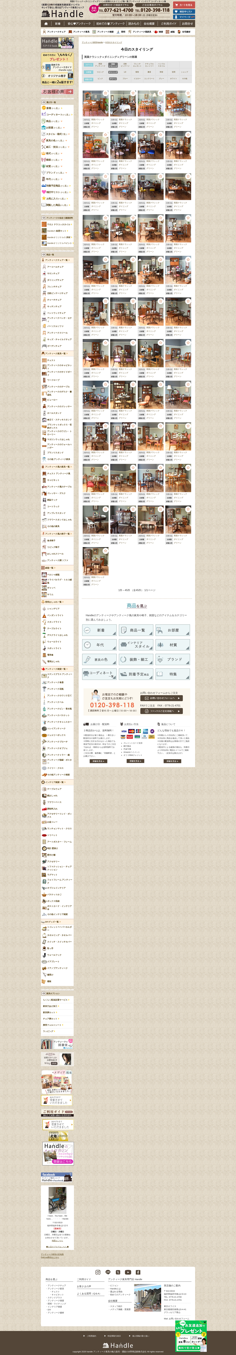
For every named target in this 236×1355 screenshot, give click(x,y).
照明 (123, 32)
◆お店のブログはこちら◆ (57, 1247)
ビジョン (114, 1285)
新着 (57, 23)
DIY (49, 1310)
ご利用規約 (91, 1336)
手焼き (58, 224)
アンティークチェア (56, 32)
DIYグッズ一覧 (52, 922)
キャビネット (58, 1294)
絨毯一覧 (49, 568)
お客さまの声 (84, 1286)
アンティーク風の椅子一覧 (57, 534)
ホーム (46, 23)
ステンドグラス (55, 1297)
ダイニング (96, 123)
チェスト (56, 1291)
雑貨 (161, 32)
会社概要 (149, 23)
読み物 (134, 23)
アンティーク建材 (56, 1313)
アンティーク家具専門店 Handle (125, 1279)
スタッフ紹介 (116, 1306)
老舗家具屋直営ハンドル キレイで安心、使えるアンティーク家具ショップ (64, 11)
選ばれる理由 (116, 1291)
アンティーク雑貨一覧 (55, 669)
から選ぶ (51, 108)
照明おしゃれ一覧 (53, 602)
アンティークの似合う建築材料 (59, 218)
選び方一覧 (51, 102)
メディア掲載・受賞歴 (120, 1309)
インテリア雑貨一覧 (54, 782)
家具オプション (53, 993)
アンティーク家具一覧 (55, 354)
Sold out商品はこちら (50, 1257)
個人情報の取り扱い (140, 1336)
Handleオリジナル (59, 243)
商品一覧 (50, 255)
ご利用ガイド (169, 23)
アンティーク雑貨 (105, 32)
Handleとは (115, 1288)
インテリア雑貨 (55, 1307)
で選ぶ (54, 134)
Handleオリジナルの (58, 237)
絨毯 (173, 32)
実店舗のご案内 (172, 1285)
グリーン (95, 127)
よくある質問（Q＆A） (89, 1293)
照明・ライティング (57, 1304)
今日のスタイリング (113, 42)
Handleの (56, 231)
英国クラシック (97, 119)
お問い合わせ (187, 23)
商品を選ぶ (51, 1279)
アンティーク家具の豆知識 (52, 1254)
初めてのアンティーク (120, 1294)
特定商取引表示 (114, 1336)
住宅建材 (186, 32)
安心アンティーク (79, 23)
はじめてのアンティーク (110, 23)
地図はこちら (57, 1241)
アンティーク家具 (81, 32)
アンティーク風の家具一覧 (57, 467)
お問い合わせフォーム (179, 1318)
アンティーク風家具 (142, 32)
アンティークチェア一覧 (56, 260)
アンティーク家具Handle (92, 42)
